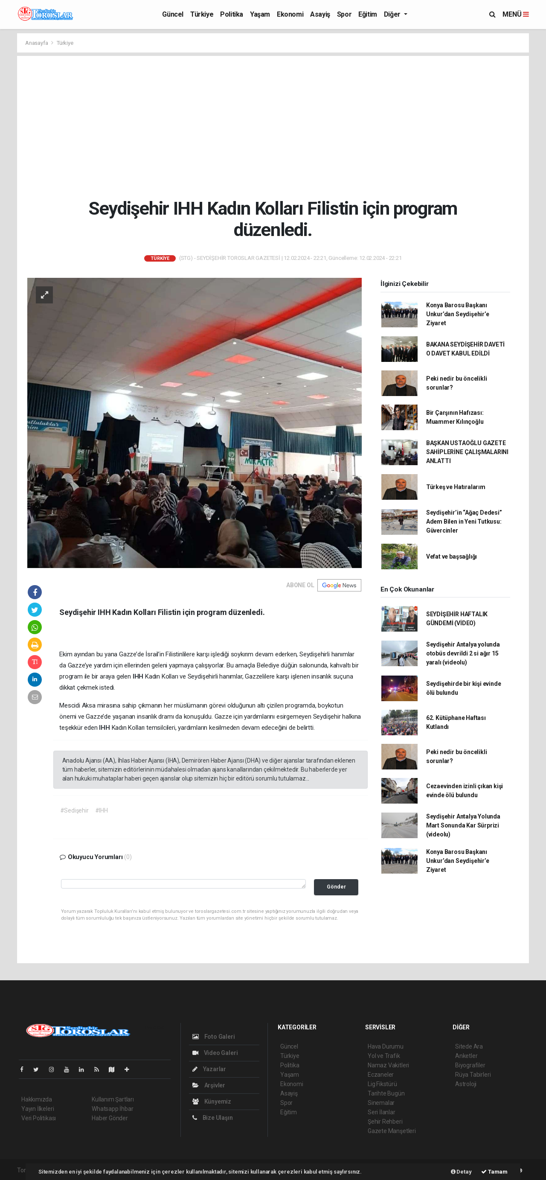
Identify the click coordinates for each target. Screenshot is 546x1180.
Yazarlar (209, 1069)
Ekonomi (290, 14)
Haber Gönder (110, 1118)
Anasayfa (37, 43)
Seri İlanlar (381, 1112)
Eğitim (367, 14)
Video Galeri (215, 1052)
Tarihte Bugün (386, 1093)
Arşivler (208, 1085)
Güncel (172, 14)
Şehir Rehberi (385, 1121)
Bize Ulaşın (212, 1117)
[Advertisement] (273, 126)
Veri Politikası (38, 1118)
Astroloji (465, 1084)
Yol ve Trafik (384, 1055)
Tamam (494, 1171)
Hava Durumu (386, 1046)
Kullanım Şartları (113, 1099)
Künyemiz (211, 1101)
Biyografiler (470, 1065)
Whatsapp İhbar (112, 1108)
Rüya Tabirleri (473, 1074)
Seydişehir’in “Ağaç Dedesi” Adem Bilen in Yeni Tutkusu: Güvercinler (464, 521)
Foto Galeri (213, 1036)
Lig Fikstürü (382, 1084)
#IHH (101, 810)
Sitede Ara (469, 1046)
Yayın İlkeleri (37, 1108)
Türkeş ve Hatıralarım (455, 487)
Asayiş (320, 14)
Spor (344, 14)
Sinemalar (381, 1102)
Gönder (336, 886)
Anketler (466, 1055)
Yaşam (260, 14)
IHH (139, 676)
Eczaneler (381, 1074)
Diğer (393, 14)
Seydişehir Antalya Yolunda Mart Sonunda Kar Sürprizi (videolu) (463, 825)
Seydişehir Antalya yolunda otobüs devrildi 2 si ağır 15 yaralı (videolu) (463, 653)
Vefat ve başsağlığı (451, 556)
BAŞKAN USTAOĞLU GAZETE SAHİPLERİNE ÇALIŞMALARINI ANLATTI (467, 452)
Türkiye (201, 14)
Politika (231, 14)
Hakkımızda (36, 1099)
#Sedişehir (74, 810)
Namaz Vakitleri (388, 1065)
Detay (461, 1171)
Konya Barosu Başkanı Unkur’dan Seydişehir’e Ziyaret (457, 314)
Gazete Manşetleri (392, 1131)
